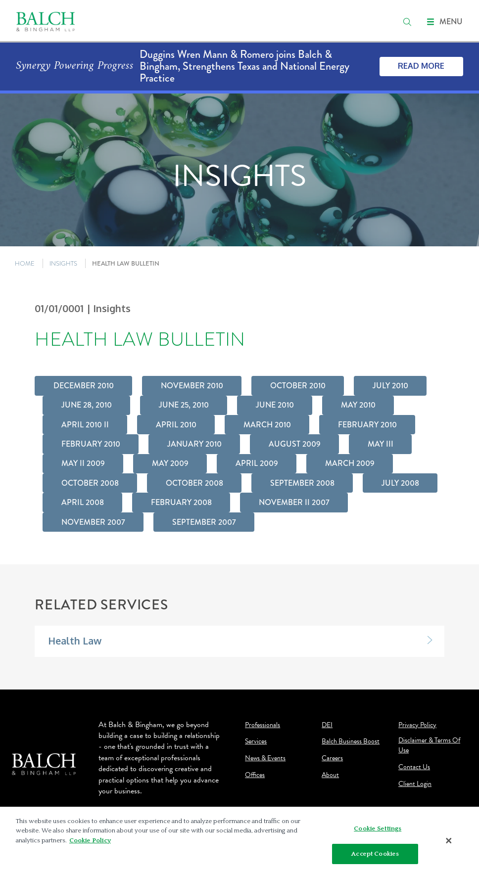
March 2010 (267, 424)
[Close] (449, 842)
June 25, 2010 (184, 405)
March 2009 (350, 463)
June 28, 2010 (86, 405)
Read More (421, 66)
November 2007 (93, 522)
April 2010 (176, 424)
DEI (327, 725)
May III (380, 444)
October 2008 (90, 483)
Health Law (74, 641)
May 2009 (170, 463)
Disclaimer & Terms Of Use (429, 745)
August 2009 (295, 444)
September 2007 (204, 522)
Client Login (414, 784)
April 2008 (82, 502)
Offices (255, 775)
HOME (25, 263)
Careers (332, 758)
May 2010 (358, 405)
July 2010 (390, 385)
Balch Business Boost (351, 741)
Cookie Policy (90, 842)
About (330, 775)
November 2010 (192, 385)
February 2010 (367, 424)
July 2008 (400, 483)
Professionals (262, 725)
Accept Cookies (375, 856)
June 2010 (275, 405)
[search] (407, 22)
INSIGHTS (63, 263)
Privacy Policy (417, 725)
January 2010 (194, 444)
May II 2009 (83, 463)
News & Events (265, 758)
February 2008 (181, 502)
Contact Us (414, 767)
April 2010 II (85, 424)
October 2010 (298, 385)
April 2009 (257, 463)
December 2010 (83, 385)
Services (256, 741)
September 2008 (302, 483)
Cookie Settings (377, 831)
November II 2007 (294, 502)
